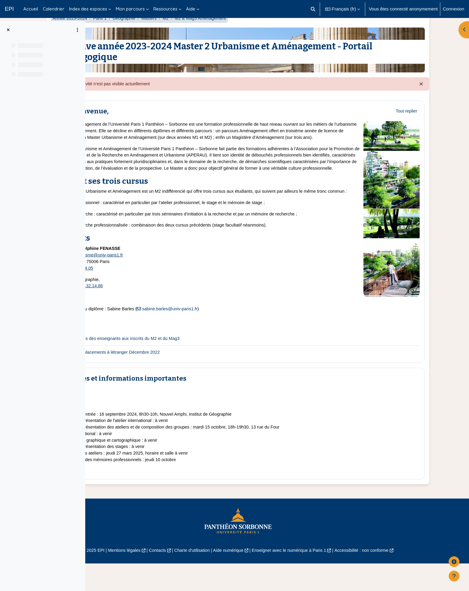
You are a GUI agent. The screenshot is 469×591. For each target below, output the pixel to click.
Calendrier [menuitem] (53, 9)
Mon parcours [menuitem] (130, 9)
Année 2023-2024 (114, 32)
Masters (195, 32)
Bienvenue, (133, 125)
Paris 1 (145, 32)
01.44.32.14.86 (133, 310)
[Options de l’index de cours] (77, 30)
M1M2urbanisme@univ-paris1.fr (137, 278)
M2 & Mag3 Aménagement (248, 32)
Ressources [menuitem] (165, 9)
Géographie (170, 32)
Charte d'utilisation (232, 578)
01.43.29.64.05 (123, 292)
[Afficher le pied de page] (454, 576)
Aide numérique (269, 578)
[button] (313, 9)
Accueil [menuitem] (30, 9)
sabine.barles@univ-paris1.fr (217, 333)
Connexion (453, 8)
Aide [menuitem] (190, 9)
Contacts (196, 578)
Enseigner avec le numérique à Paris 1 (332, 578)
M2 (213, 32)
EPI (9, 9)
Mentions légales (162, 578)
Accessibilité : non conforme (408, 578)
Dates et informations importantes (172, 403)
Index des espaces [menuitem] (88, 9)
